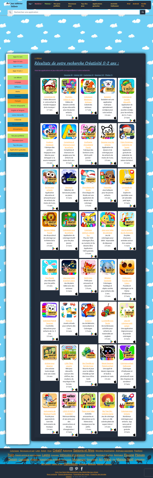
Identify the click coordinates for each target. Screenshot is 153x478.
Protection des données (98, 474)
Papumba (107, 187)
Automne (67, 450)
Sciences (18, 96)
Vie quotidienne (17, 124)
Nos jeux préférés (57, 5)
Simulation (92, 459)
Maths (18, 92)
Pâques (140, 455)
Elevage (129, 455)
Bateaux (92, 464)
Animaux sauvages (124, 451)
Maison (121, 459)
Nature (100, 464)
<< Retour (38, 58)
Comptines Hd (49, 97)
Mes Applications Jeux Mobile (77, 472)
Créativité (17, 120)
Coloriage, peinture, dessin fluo (88, 232)
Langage (18, 82)
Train (11, 455)
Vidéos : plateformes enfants (45, 459)
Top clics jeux (84, 5)
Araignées (55, 455)
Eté (114, 460)
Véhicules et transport (72, 455)
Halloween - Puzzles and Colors (126, 280)
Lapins (46, 455)
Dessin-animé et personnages (28, 455)
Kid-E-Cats (88, 278)
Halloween (71, 464)
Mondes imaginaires (105, 451)
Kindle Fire (143, 5)
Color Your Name (60, 472)
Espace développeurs (65, 474)
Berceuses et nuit (27, 451)
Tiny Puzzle (49, 278)
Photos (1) (109, 75)
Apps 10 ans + (18, 71)
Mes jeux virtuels (92, 472)
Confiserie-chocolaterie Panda (88, 144)
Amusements (18, 129)
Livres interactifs (18, 115)
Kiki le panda (66, 460)
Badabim (107, 97)
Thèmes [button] (47, 4)
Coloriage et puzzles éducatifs (126, 99)
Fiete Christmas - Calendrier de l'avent (126, 144)
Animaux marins (104, 455)
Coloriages (14, 451)
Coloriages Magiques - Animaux (88, 99)
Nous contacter (52, 474)
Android (136, 4)
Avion (43, 451)
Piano (107, 459)
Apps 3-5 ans (17, 61)
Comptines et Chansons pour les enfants (69, 144)
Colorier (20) (78, 75)
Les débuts (18, 77)
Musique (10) (99, 75)
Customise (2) (89, 75)
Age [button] (30, 4)
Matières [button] (38, 4)
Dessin (12, 459)
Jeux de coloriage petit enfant (126, 323)
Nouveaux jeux (72, 5)
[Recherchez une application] (76, 12)
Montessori (79, 459)
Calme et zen (57, 464)
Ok (143, 12)
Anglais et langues (17, 110)
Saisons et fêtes (83, 450)
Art (101, 459)
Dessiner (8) (68, 75)
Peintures (108, 464)
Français (18, 101)
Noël (130, 459)
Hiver (49, 451)
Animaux (118, 455)
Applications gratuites (97, 5)
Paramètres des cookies (81, 474)
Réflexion (17, 87)
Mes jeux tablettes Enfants (14, 5)
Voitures (83, 464)
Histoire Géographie (18, 106)
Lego (38, 451)
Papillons (138, 451)
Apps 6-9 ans (17, 66)
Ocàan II (88, 321)
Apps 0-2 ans (17, 57)
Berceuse (68, 187)
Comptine (23, 459)
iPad (128, 4)
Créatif (57, 450)
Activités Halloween (115, 5)
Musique (90, 455)
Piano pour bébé (88, 411)
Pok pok (69, 321)
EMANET (69, 477)
